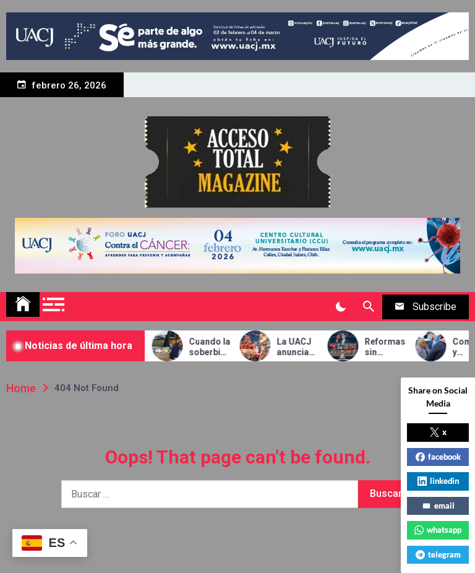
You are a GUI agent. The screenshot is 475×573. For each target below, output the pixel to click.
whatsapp (437, 530)
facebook (438, 457)
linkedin (438, 481)
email (438, 506)
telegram (438, 554)
